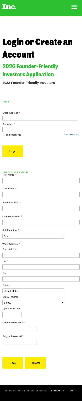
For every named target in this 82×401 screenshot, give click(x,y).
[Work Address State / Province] (33, 302)
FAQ (71, 391)
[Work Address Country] (33, 290)
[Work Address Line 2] (41, 266)
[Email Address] (41, 208)
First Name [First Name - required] (9, 175)
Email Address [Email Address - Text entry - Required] (11, 113)
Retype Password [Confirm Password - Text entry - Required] (13, 336)
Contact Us (57, 391)
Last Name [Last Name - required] (9, 188)
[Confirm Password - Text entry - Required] (20, 342)
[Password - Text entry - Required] (40, 129)
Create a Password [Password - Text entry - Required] (14, 322)
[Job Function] (33, 236)
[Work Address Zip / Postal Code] (12, 314)
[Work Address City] (41, 278)
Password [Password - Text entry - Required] (9, 124)
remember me (13, 134)
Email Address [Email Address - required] (11, 202)
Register (35, 363)
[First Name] (41, 180)
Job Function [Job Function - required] (11, 230)
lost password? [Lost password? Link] (72, 134)
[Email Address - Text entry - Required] (40, 118)
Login (12, 151)
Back (13, 363)
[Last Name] (41, 194)
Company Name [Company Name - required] (12, 216)
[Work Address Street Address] (41, 255)
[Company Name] (41, 222)
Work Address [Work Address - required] (11, 244)
